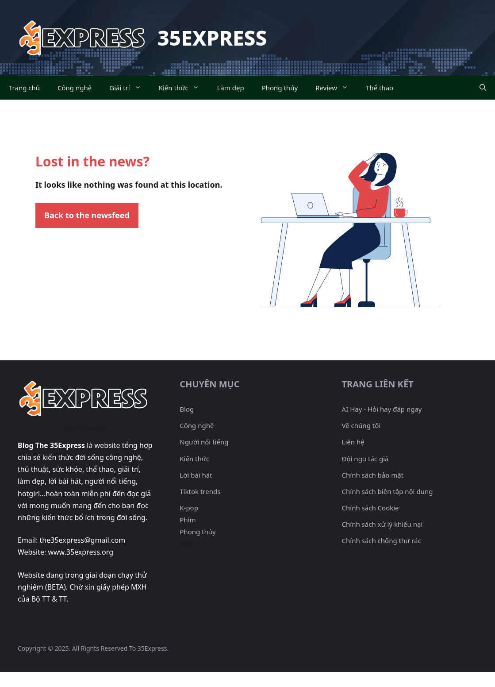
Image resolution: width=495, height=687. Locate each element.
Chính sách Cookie (370, 507)
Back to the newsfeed (87, 215)
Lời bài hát (196, 475)
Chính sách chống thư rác (381, 540)
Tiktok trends (200, 491)
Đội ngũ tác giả (365, 458)
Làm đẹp (230, 87)
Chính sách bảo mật (373, 475)
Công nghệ (75, 87)
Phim (188, 519)
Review (336, 88)
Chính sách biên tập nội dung (387, 491)
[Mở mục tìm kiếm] (483, 88)
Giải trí (129, 88)
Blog (187, 409)
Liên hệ (353, 441)
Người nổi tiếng (204, 441)
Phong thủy (280, 87)
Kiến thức (183, 88)
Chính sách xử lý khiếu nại (382, 524)
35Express (212, 37)
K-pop (189, 507)
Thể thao (379, 87)
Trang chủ (24, 87)
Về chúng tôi (361, 425)
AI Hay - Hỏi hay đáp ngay (382, 409)
